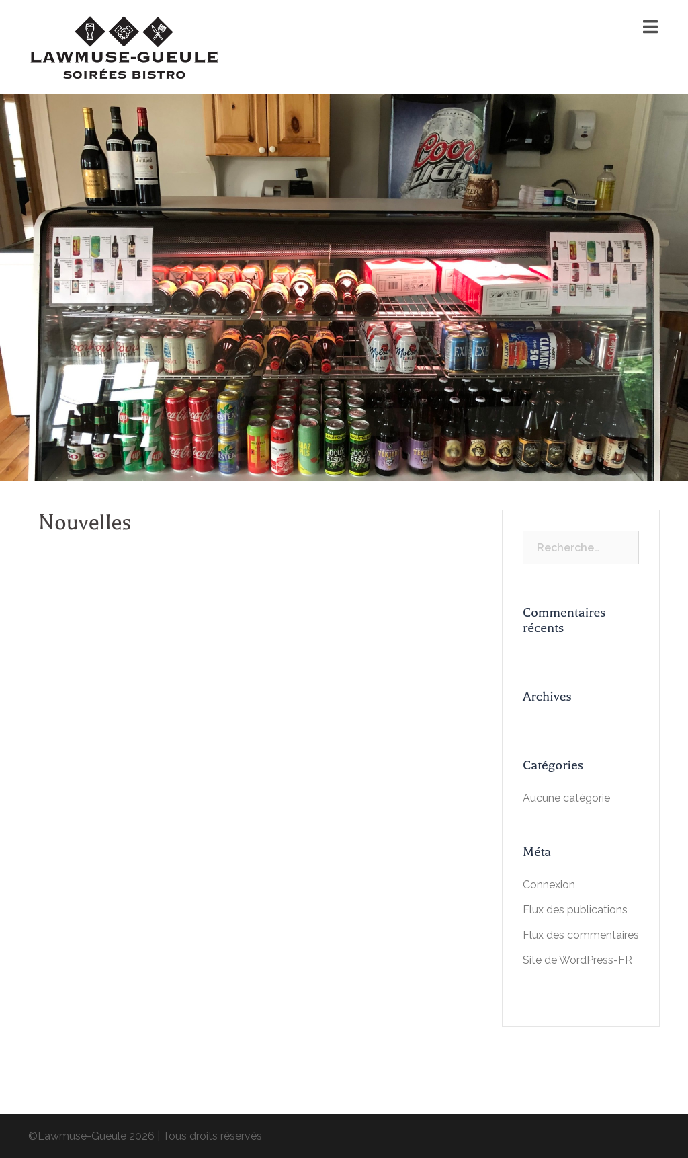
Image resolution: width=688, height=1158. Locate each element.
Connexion (549, 884)
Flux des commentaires (581, 935)
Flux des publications (575, 909)
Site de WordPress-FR (577, 960)
